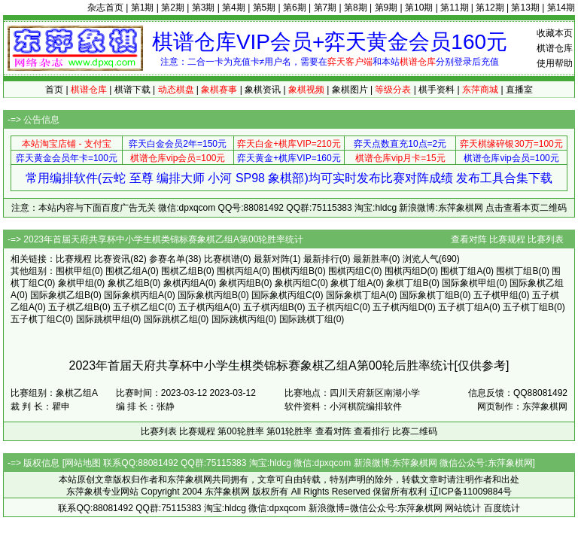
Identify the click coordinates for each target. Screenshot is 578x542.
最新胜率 (371, 259)
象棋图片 (350, 89)
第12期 (489, 7)
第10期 (419, 7)
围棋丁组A (461, 271)
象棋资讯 (263, 89)
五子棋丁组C (36, 319)
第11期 (454, 7)
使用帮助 (555, 63)
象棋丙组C (296, 283)
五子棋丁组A (463, 307)
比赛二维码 (414, 431)
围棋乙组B (182, 271)
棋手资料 (436, 89)
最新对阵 (272, 259)
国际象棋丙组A (134, 295)
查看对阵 (469, 239)
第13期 (525, 7)
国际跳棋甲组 (103, 319)
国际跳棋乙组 (171, 319)
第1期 (142, 7)
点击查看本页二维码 (526, 207)
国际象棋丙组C (281, 295)
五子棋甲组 (496, 295)
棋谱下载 (132, 89)
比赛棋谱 (222, 259)
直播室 (519, 89)
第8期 (355, 7)
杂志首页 (105, 7)
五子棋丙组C (334, 307)
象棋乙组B (129, 283)
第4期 (233, 7)
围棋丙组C (349, 271)
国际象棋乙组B (60, 295)
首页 (54, 89)
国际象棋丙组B (208, 295)
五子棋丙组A (204, 307)
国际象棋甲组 (469, 283)
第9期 (386, 7)
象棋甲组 (76, 283)
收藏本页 (555, 33)
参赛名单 (167, 259)
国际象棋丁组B (430, 295)
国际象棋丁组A (356, 295)
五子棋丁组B (528, 307)
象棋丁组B (407, 283)
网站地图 (83, 463)
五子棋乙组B (73, 307)
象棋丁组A (351, 283)
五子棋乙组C (139, 307)
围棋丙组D (406, 271)
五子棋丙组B (268, 307)
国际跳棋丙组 (238, 319)
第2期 (172, 7)
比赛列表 (546, 239)
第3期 (203, 7)
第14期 (561, 7)
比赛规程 (507, 239)
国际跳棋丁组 (306, 319)
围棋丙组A (238, 271)
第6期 (294, 7)
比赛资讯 (112, 259)
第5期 (264, 7)
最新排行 (321, 259)
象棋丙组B (240, 283)
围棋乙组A (126, 271)
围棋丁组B (517, 271)
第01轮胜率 (289, 431)
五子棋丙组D (398, 307)
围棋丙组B (293, 271)
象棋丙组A (184, 283)
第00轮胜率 (240, 431)
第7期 (325, 7)
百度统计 (502, 508)
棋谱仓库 (555, 48)
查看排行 (372, 431)
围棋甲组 (74, 271)
